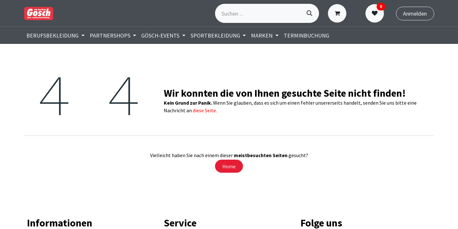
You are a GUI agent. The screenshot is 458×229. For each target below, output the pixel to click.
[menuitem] (55, 35)
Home (229, 166)
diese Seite (204, 110)
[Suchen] (309, 13)
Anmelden (415, 13)
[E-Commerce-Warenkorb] (339, 13)
